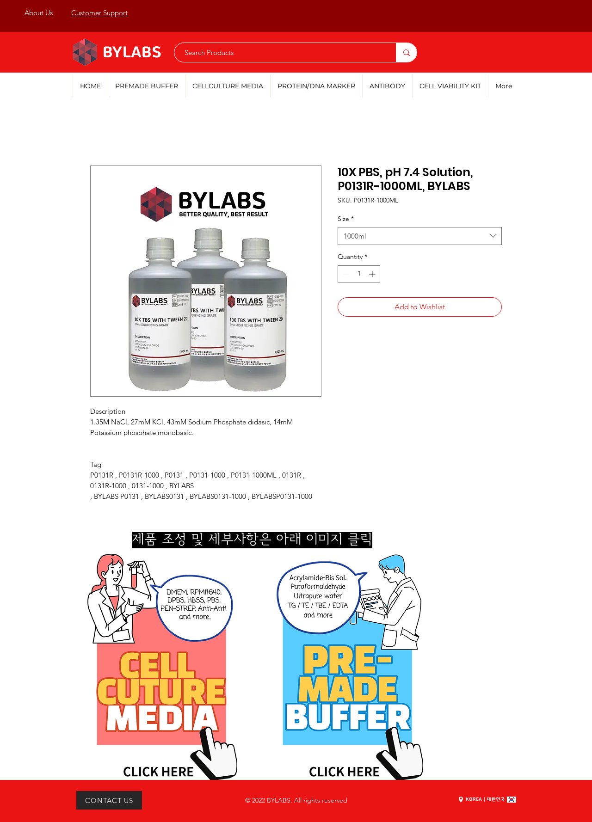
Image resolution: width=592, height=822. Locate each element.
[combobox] (420, 236)
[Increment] (373, 274)
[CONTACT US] (109, 800)
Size (346, 219)
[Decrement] (345, 274)
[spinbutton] (359, 274)
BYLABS (132, 53)
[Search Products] (280, 52)
